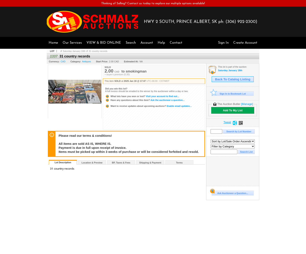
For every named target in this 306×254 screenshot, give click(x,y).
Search (131, 43)
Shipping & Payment (150, 162)
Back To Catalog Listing (232, 79)
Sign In (223, 43)
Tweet (227, 122)
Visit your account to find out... (142, 96)
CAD (63, 61)
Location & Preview (92, 162)
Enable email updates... (148, 106)
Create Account (245, 43)
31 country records (98, 51)
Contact (176, 43)
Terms (179, 162)
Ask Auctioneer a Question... (230, 192)
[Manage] (247, 104)
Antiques (86, 61)
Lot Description (63, 162)
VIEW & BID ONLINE (103, 43)
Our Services (72, 43)
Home (53, 43)
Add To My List (232, 110)
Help (161, 43)
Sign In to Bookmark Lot (229, 93)
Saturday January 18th (74, 51)
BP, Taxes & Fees (121, 162)
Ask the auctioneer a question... (144, 100)
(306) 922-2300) (241, 22)
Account (146, 43)
